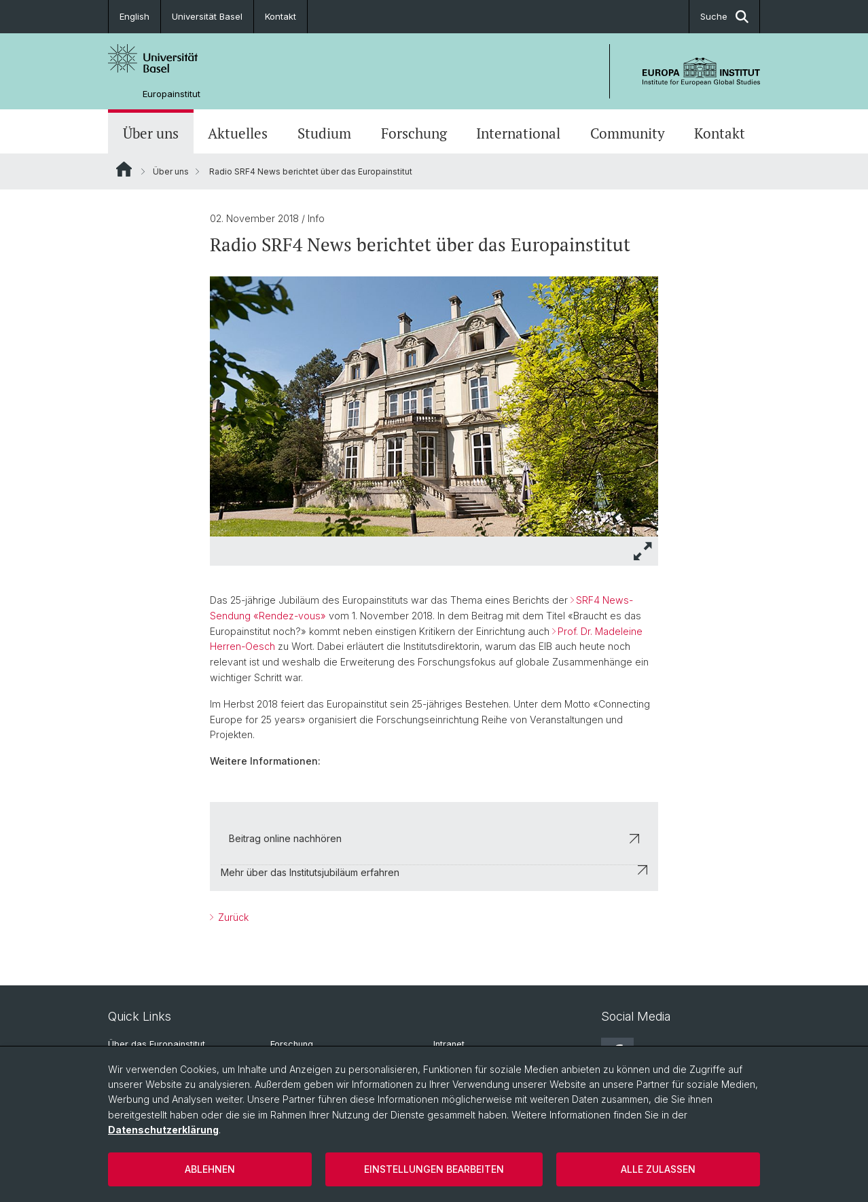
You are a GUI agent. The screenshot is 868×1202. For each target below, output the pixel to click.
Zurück (232, 917)
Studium (324, 133)
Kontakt (280, 16)
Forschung (414, 133)
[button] (643, 551)
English (134, 16)
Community (627, 133)
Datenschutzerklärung (163, 1129)
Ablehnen (210, 1169)
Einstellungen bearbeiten (434, 1169)
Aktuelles (238, 133)
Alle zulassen (658, 1169)
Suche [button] (724, 16)
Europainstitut (171, 94)
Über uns (151, 133)
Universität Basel (207, 16)
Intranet (449, 1044)
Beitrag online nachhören (434, 838)
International (518, 133)
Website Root (124, 169)
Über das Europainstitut (156, 1044)
